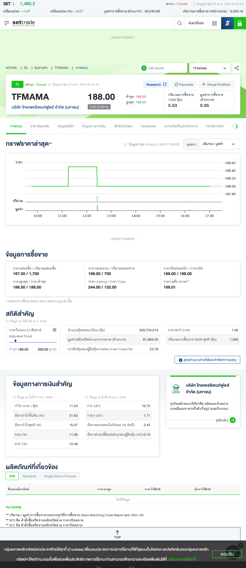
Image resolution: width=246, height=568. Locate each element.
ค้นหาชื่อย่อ (196, 23)
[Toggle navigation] (7, 23)
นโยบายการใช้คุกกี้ (182, 559)
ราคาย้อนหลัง (40, 126)
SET (9, 4)
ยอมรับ (227, 554)
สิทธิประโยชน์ (123, 126)
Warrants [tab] (29, 476)
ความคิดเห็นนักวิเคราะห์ (180, 126)
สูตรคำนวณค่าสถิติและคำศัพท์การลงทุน (207, 360)
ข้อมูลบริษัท (66, 126)
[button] (236, 126)
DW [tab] (12, 476)
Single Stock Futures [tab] (60, 476)
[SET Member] (240, 23)
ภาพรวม (16, 126)
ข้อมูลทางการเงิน (94, 126)
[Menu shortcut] (214, 23)
